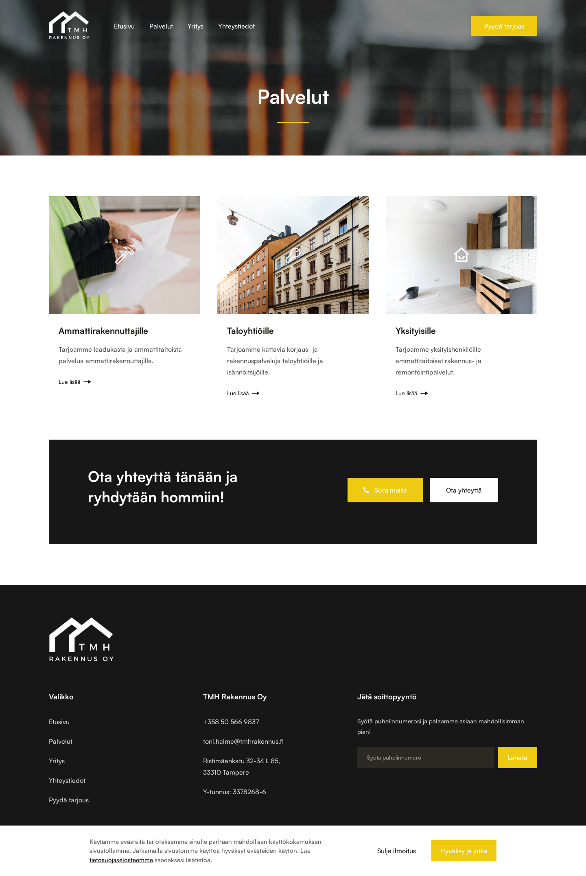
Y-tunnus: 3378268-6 (234, 792)
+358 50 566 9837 (231, 722)
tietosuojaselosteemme (121, 860)
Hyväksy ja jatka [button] (464, 851)
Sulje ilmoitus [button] (396, 851)
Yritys (195, 26)
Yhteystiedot (236, 26)
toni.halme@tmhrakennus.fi (243, 741)
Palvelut (161, 26)
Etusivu (124, 26)
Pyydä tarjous (504, 26)
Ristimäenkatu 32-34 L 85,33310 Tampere (241, 766)
